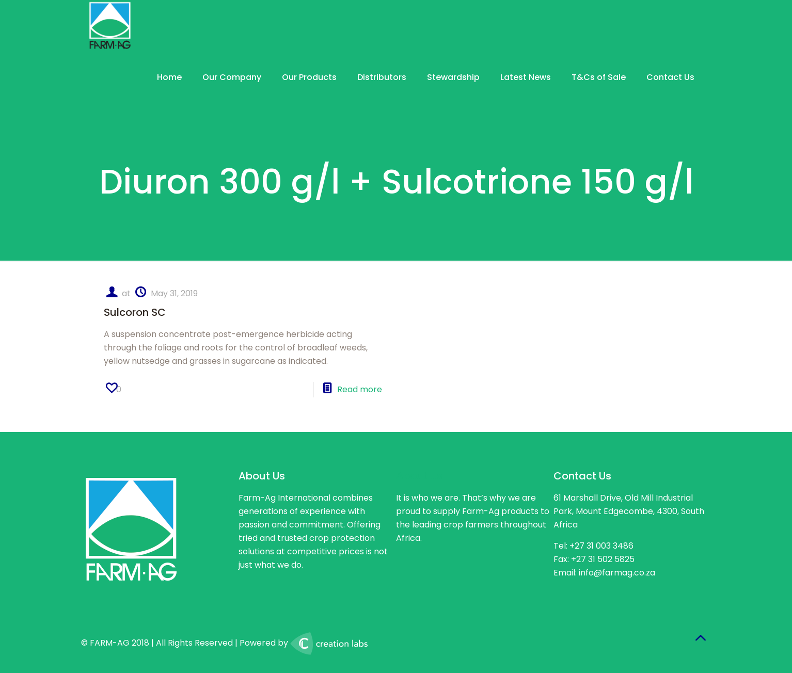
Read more (359, 389)
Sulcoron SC (135, 312)
